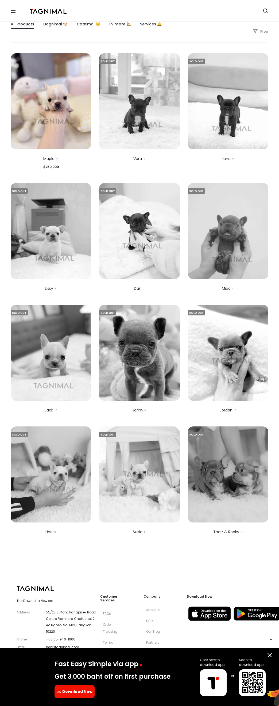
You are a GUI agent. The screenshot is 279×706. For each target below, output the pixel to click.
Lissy (51, 289)
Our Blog (153, 632)
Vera (139, 159)
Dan (139, 289)
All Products (22, 24)
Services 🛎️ (151, 24)
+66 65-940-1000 (60, 640)
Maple (51, 159)
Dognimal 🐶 (55, 24)
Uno (51, 532)
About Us (153, 610)
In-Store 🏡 (120, 24)
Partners (152, 643)
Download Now (74, 691)
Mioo (228, 289)
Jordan (228, 410)
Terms (108, 642)
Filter (260, 32)
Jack (51, 410)
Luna (228, 159)
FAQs (107, 614)
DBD (149, 621)
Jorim (139, 410)
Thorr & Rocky (228, 532)
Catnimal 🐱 (88, 24)
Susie (139, 532)
